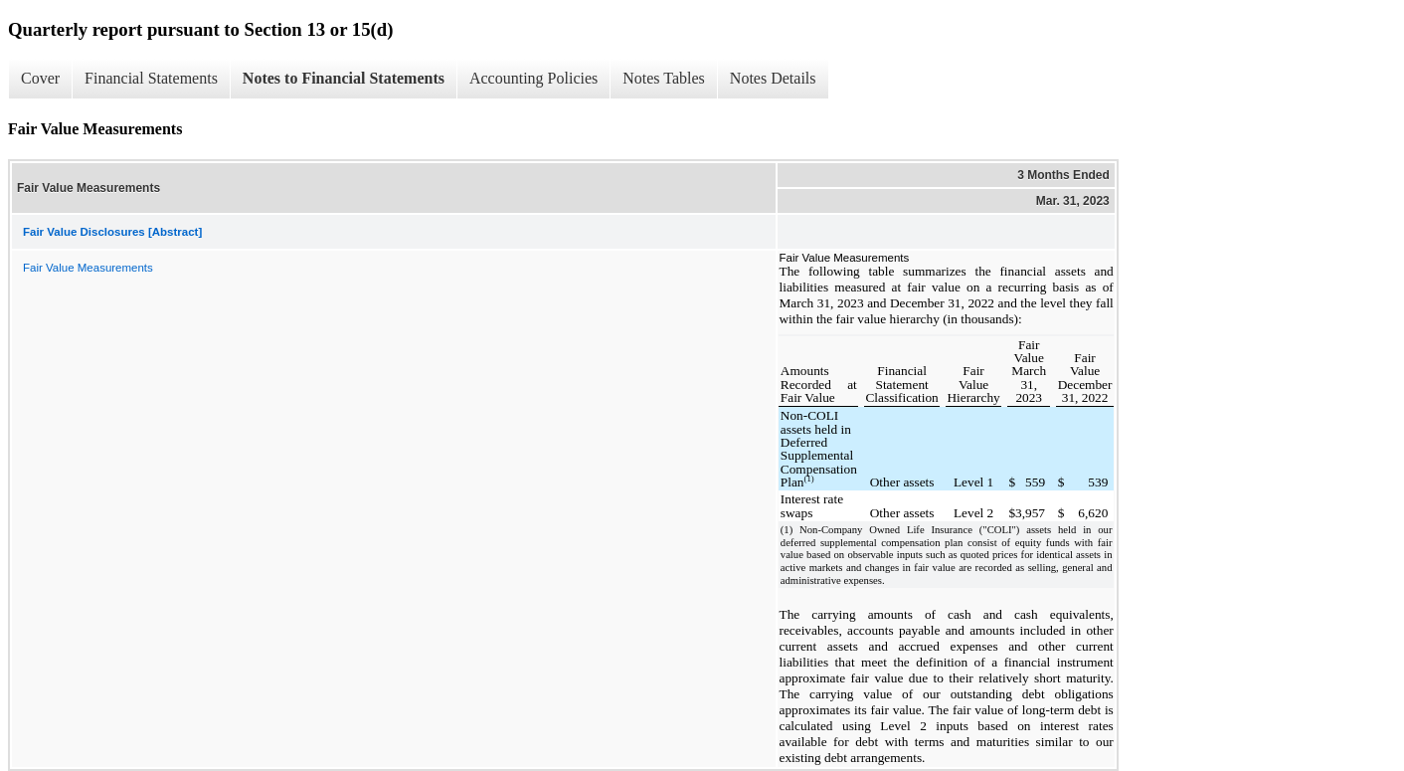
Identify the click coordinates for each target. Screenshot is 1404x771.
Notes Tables (663, 78)
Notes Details (773, 78)
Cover (40, 78)
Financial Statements (151, 78)
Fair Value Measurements (88, 268)
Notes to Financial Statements (343, 78)
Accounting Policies (533, 78)
